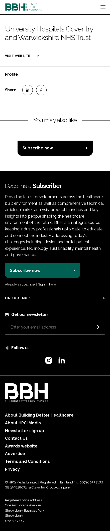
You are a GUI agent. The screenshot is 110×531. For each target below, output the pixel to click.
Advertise (15, 453)
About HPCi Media (23, 423)
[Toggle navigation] (103, 7)
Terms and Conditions (27, 461)
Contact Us (16, 438)
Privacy (12, 469)
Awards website (21, 446)
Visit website (17, 56)
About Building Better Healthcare (39, 415)
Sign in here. (47, 284)
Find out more (18, 298)
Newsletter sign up (24, 430)
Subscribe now (38, 148)
